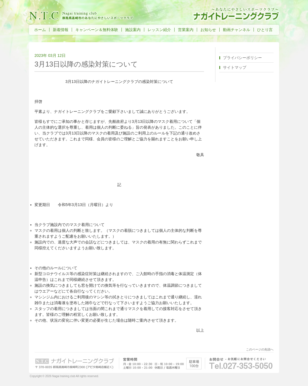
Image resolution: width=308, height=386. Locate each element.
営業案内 (185, 30)
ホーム (40, 30)
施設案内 (133, 30)
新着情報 (60, 30)
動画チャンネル (236, 30)
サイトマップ (234, 67)
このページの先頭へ (260, 349)
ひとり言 (265, 30)
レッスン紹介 (159, 30)
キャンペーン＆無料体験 (96, 30)
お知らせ (208, 30)
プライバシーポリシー (242, 57)
